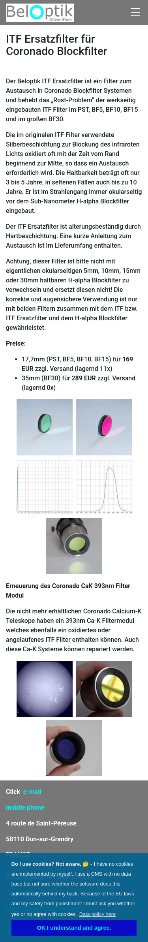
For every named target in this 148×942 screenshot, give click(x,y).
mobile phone (25, 807)
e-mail (32, 791)
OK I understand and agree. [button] (74, 928)
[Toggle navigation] (135, 12)
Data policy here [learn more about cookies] (97, 914)
